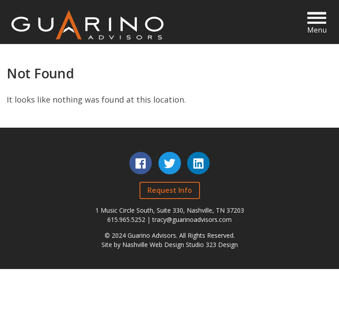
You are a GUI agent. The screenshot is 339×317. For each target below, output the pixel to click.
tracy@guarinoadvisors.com (192, 219)
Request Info (169, 190)
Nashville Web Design (153, 244)
